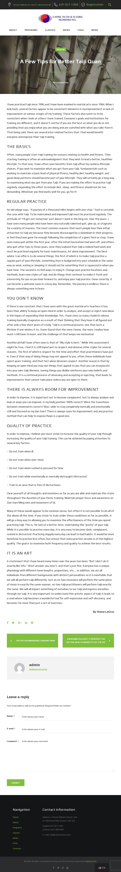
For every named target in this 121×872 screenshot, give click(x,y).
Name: (11, 715)
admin (34, 664)
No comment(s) (60, 81)
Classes (16, 832)
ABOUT (13, 29)
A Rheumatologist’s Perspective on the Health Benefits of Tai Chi (85, 640)
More (94, 29)
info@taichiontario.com (60, 834)
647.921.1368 (56, 825)
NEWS (66, 29)
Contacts (17, 847)
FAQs (81, 29)
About (16, 821)
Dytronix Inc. (91, 860)
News (15, 837)
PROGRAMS (31, 29)
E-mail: (11, 728)
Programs (17, 826)
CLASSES (50, 29)
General (61, 48)
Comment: (13, 740)
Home (15, 816)
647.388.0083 (57, 828)
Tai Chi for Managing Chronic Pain (35, 640)
